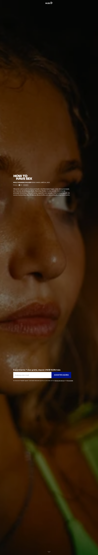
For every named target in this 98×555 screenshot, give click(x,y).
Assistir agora (61, 375)
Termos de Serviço (60, 380)
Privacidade (70, 380)
